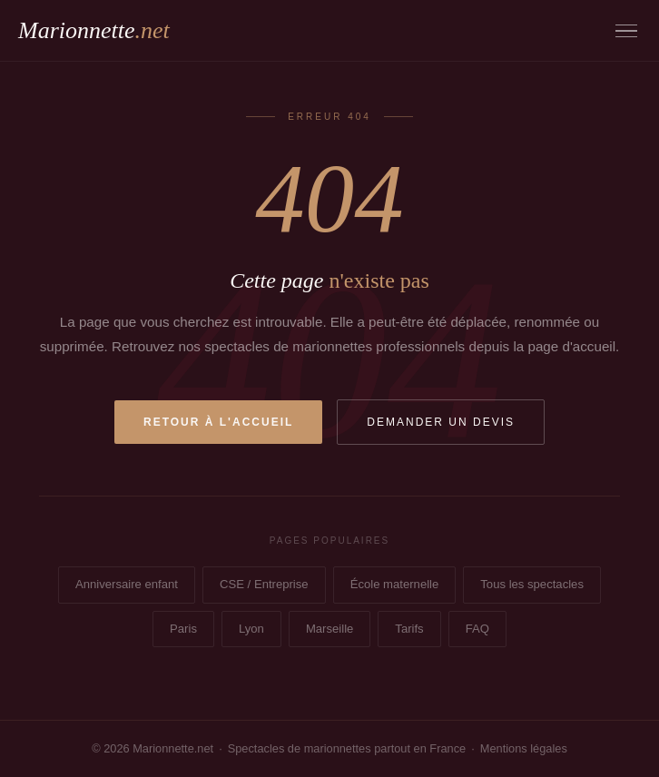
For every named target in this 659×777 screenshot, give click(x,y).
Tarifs (409, 628)
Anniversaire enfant (126, 584)
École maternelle (394, 584)
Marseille (329, 628)
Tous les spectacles (532, 584)
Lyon (251, 628)
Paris (183, 628)
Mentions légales (523, 748)
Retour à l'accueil (218, 422)
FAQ (477, 628)
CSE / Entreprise (264, 584)
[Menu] (626, 31)
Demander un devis (441, 422)
